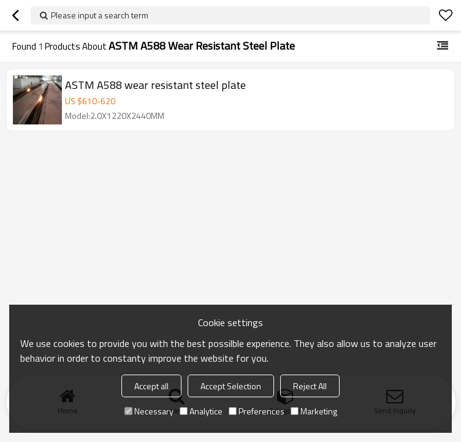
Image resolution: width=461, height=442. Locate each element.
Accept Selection (230, 385)
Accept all (151, 385)
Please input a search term (99, 15)
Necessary (148, 411)
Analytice (201, 411)
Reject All (310, 385)
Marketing (314, 411)
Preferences (256, 411)
